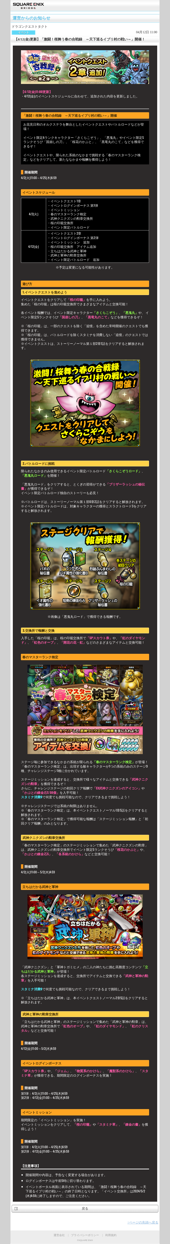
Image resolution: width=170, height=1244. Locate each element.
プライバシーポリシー (85, 1235)
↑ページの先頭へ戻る (142, 1222)
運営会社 (59, 1235)
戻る (85, 1208)
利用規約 (110, 1235)
